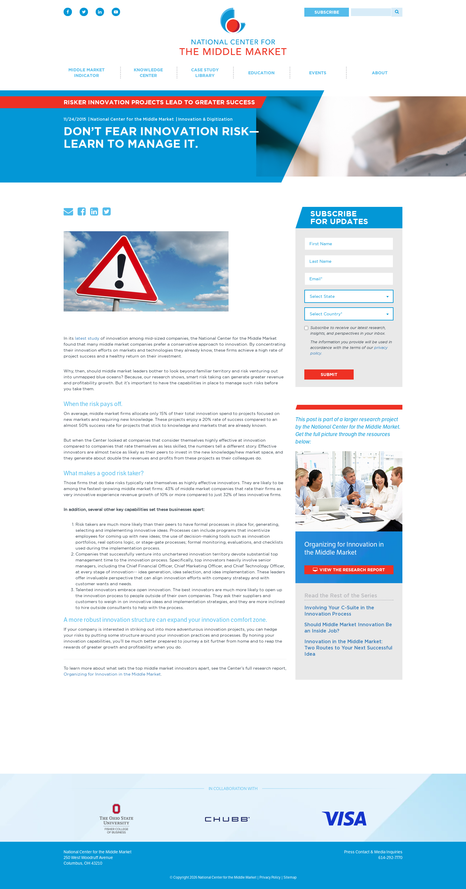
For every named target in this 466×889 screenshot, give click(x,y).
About (380, 72)
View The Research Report (349, 569)
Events (317, 72)
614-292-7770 (390, 857)
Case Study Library (205, 72)
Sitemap (290, 877)
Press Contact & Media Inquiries (373, 852)
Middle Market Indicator (86, 72)
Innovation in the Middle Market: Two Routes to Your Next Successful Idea (348, 648)
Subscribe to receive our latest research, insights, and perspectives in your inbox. (348, 330)
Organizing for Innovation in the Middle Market (112, 674)
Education (261, 72)
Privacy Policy (270, 877)
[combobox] (348, 296)
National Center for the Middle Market (132, 119)
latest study (87, 338)
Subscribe (326, 12)
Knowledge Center (148, 72)
